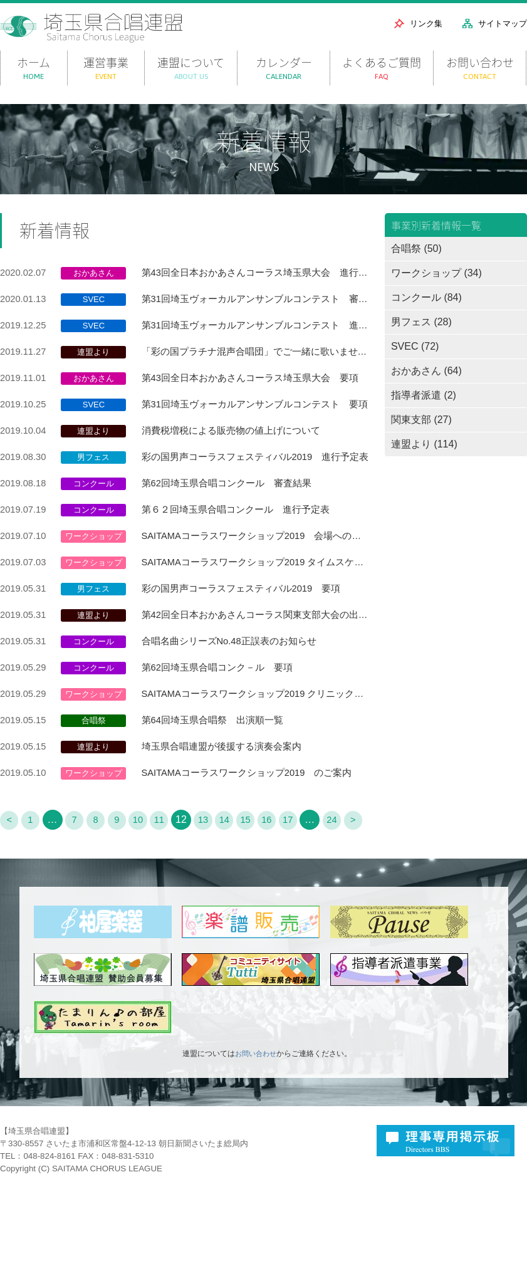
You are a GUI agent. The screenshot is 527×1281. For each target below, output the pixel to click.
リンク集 (426, 23)
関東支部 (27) (421, 436)
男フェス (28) (421, 338)
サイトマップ (502, 23)
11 (169, 861)
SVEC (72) (415, 363)
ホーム (34, 85)
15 (261, 861)
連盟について (191, 85)
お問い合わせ (480, 85)
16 (284, 861)
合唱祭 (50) (416, 265)
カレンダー (283, 85)
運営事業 (106, 85)
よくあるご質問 (381, 85)
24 (352, 861)
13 (215, 861)
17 (307, 861)
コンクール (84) (426, 314)
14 (238, 861)
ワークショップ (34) (436, 290)
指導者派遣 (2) (423, 412)
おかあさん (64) (426, 387)
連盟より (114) (424, 461)
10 (147, 861)
